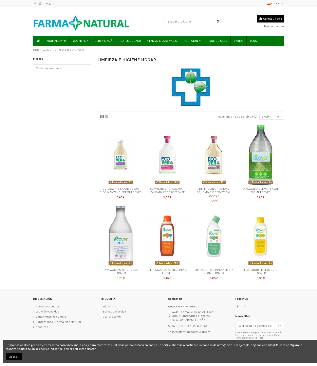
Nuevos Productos (48, 306)
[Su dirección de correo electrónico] (255, 326)
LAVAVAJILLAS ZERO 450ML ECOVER (120, 271)
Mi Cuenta (109, 306)
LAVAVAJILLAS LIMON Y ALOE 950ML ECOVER (260, 190)
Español (275, 3)
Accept (14, 357)
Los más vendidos (47, 311)
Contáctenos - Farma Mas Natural (58, 322)
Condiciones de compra (51, 316)
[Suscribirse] (279, 326)
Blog (48, 3)
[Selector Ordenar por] (266, 117)
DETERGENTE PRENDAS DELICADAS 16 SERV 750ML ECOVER (214, 192)
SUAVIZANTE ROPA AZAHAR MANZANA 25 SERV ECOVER (167, 190)
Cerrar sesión (112, 316)
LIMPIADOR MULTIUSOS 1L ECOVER (260, 271)
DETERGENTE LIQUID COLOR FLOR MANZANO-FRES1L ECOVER (121, 190)
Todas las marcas (49, 68)
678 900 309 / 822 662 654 (189, 326)
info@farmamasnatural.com (191, 332)
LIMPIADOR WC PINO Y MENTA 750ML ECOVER (214, 271)
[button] (192, 41)
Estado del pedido (114, 311)
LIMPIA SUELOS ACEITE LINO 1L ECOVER (167, 271)
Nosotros (42, 327)
